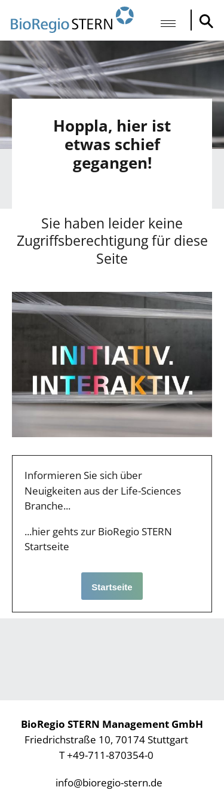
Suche (203, 21)
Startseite (111, 587)
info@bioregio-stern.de (109, 782)
